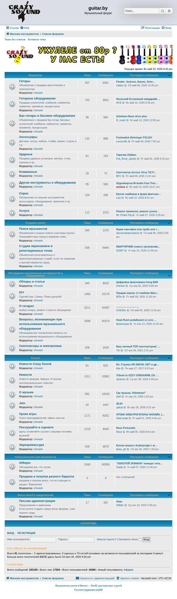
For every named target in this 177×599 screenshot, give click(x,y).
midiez (120, 85)
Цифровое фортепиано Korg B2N (137, 282)
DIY (21, 292)
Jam (22, 403)
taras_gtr (121, 449)
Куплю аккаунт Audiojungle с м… (136, 445)
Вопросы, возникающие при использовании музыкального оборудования (42, 324)
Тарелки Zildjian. (126, 154)
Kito (118, 368)
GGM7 (120, 250)
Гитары (24, 81)
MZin (119, 296)
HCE (118, 102)
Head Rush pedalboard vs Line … (136, 320)
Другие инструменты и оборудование (47, 182)
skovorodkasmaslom (127, 233)
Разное (35, 358)
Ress (119, 431)
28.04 (119, 403)
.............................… (127, 306)
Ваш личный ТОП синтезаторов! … (138, 346)
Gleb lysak (122, 418)
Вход (10, 533)
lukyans (128, 569)
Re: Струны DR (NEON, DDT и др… (137, 364)
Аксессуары (28, 137)
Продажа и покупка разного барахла (46, 476)
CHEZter (121, 310)
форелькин (122, 323)
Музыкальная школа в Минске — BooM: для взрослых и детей (88, 585)
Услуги (24, 210)
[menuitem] (24, 28)
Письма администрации (37, 501)
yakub (119, 407)
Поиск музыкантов (33, 228)
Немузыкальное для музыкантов (35, 457)
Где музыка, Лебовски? (130, 392)
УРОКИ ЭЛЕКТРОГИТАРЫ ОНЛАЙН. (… (140, 414)
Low (118, 197)
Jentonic (121, 379)
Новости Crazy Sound (35, 364)
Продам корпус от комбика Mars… (137, 293)
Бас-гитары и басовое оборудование (47, 115)
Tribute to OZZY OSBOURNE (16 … (137, 375)
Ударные (25, 154)
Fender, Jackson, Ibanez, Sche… (135, 81)
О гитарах (26, 306)
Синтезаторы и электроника (40, 346)
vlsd (118, 396)
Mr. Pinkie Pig (124, 215)
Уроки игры (27, 414)
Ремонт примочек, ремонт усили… (137, 211)
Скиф (119, 467)
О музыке (26, 392)
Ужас (119, 501)
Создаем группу (36, 222)
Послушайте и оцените (36, 427)
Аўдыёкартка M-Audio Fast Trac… (137, 183)
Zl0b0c (120, 505)
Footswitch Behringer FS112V (134, 137)
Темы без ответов (15, 39)
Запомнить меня (129, 539)
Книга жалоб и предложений (35, 495)
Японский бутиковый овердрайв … (138, 99)
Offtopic (25, 463)
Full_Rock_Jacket (126, 158)
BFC (118, 176)
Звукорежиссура (31, 445)
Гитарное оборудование (37, 98)
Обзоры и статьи (32, 281)
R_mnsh (121, 120)
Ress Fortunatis (125, 427)
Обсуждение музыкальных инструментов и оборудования (35, 274)
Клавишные (28, 171)
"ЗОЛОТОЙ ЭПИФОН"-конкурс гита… (139, 463)
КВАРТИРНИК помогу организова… (138, 246)
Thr (118, 350)
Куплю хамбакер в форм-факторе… (138, 194)
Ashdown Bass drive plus (131, 116)
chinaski (38, 92)
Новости (25, 374)
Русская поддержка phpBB (88, 590)
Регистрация (26, 533)
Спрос (24, 193)
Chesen (120, 285)
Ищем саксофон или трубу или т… (137, 229)
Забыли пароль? (106, 539)
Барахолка (35, 75)
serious (120, 186)
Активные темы (37, 39)
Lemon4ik (121, 141)
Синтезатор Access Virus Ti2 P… (136, 172)
